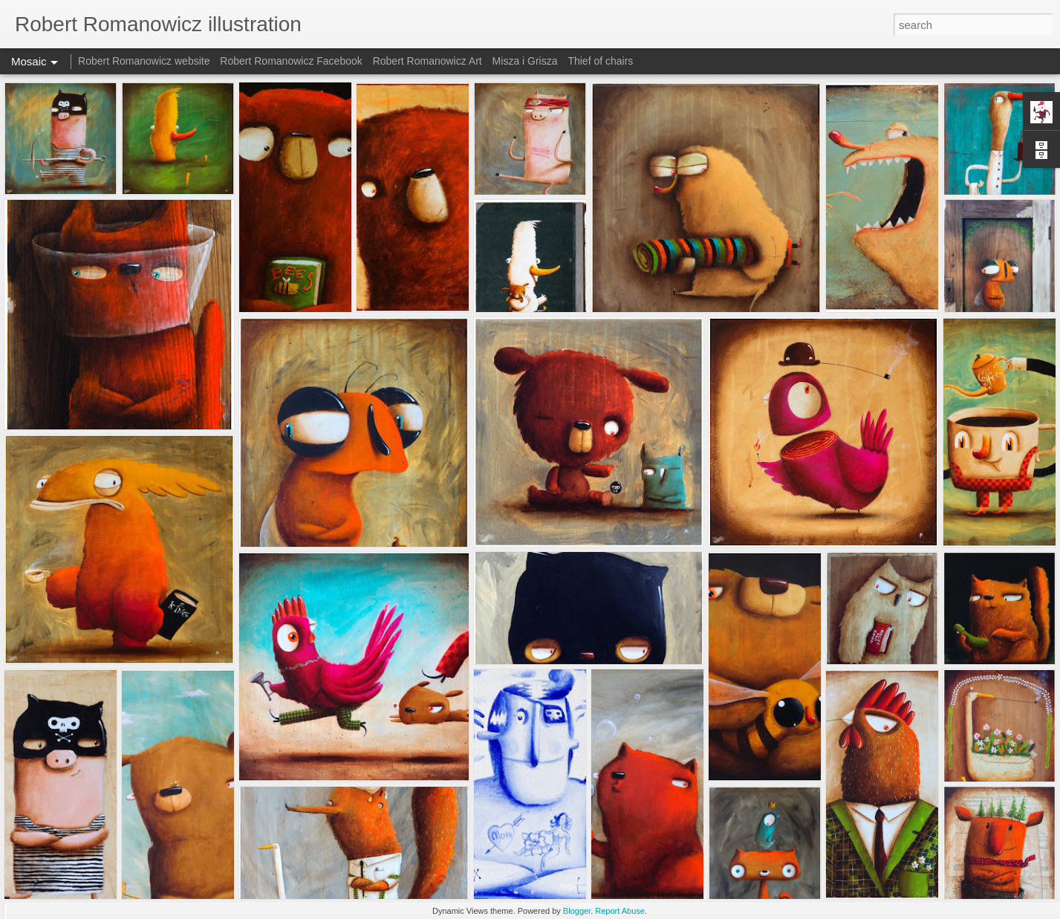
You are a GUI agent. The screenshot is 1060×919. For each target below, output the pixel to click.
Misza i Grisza (525, 61)
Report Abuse (620, 910)
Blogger (577, 910)
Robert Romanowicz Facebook (291, 61)
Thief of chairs (600, 61)
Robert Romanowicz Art (427, 61)
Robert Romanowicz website (143, 61)
